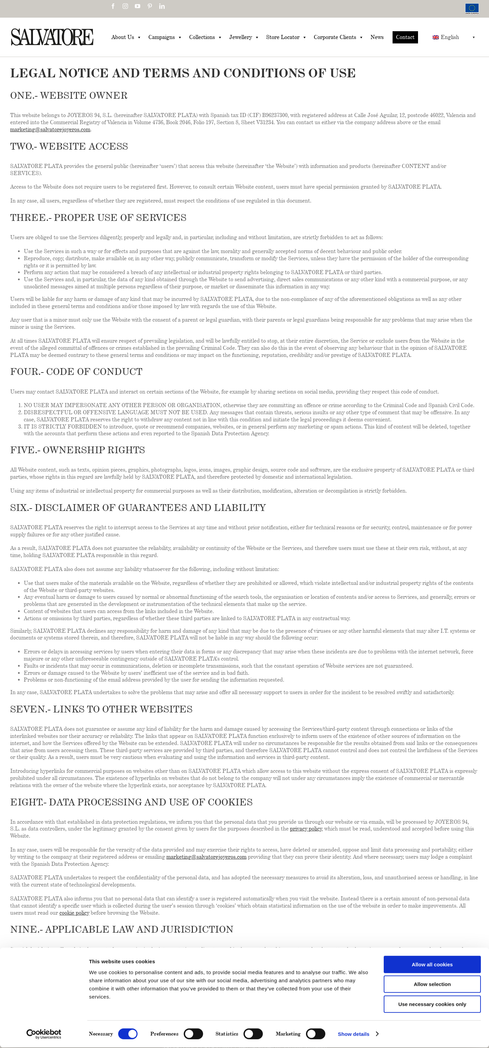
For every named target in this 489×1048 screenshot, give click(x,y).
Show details (353, 1034)
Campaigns (165, 37)
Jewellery (244, 37)
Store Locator (286, 37)
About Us (126, 37)
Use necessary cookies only (432, 1005)
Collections (205, 37)
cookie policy (74, 913)
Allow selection (432, 985)
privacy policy (306, 828)
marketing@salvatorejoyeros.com (50, 129)
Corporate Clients (339, 37)
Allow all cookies (432, 965)
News (377, 37)
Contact (405, 37)
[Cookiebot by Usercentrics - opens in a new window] (44, 1035)
